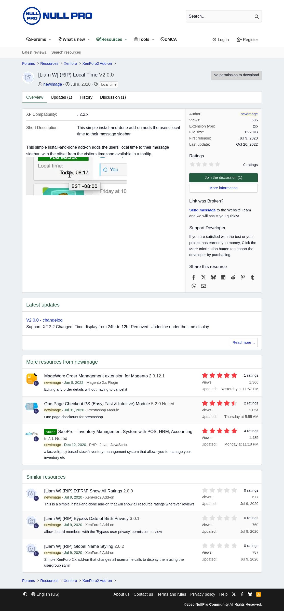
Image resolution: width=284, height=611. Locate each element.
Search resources (66, 52)
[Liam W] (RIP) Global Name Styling (78, 546)
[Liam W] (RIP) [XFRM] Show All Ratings (83, 491)
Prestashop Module (103, 410)
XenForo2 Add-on (99, 497)
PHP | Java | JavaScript (108, 445)
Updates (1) (61, 97)
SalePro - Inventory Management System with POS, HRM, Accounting (125, 431)
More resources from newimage (62, 362)
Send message (202, 210)
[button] (49, 39)
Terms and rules (171, 594)
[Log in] (220, 40)
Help (223, 594)
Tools (144, 39)
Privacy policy (202, 594)
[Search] (224, 16)
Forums (38, 39)
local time (108, 84)
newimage (52, 84)
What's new (74, 39)
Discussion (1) (113, 97)
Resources (111, 39)
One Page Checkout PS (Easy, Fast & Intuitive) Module (97, 403)
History (86, 97)
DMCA (171, 39)
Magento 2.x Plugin (102, 382)
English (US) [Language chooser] (45, 594)
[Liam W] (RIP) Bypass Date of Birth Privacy (86, 518)
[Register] (247, 40)
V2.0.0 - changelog (44, 320)
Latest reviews (34, 52)
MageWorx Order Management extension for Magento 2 (97, 376)
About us (121, 594)
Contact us (143, 594)
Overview (34, 97)
